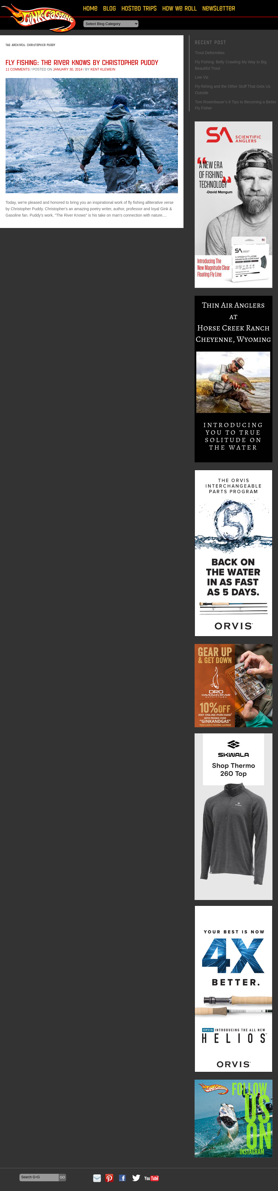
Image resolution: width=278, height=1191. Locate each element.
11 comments (18, 69)
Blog (109, 8)
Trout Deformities (210, 53)
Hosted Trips (139, 8)
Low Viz (202, 77)
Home (90, 8)
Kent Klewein (102, 69)
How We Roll (179, 8)
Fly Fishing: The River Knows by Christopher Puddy (82, 62)
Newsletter (218, 8)
